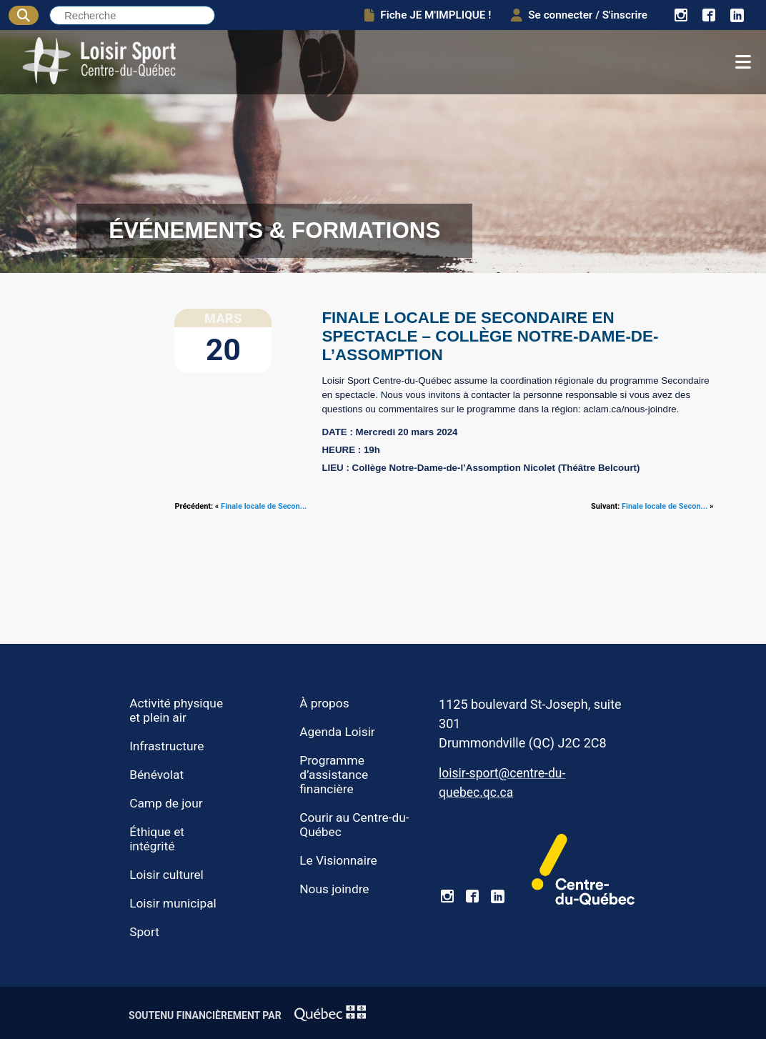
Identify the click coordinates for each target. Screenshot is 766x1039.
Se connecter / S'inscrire (579, 15)
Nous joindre (334, 889)
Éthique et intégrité (156, 839)
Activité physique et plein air (176, 710)
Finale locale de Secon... (264, 506)
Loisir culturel (166, 875)
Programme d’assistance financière (333, 774)
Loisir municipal (173, 903)
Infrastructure (166, 746)
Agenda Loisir (336, 732)
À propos (324, 703)
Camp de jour (165, 803)
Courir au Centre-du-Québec (354, 824)
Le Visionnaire (338, 860)
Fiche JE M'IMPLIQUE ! (427, 15)
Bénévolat (156, 774)
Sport (144, 932)
